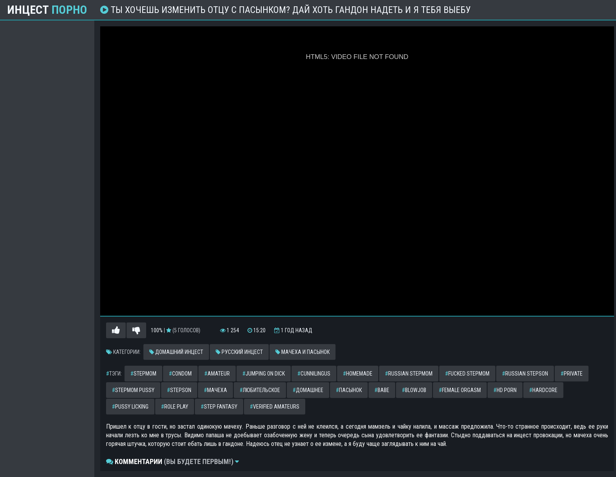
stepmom (143, 373)
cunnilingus (313, 373)
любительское (260, 390)
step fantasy (219, 406)
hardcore (543, 390)
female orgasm (460, 390)
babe (381, 390)
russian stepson (525, 373)
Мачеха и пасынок (302, 352)
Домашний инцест (176, 352)
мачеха (215, 390)
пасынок (349, 390)
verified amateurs (274, 406)
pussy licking (130, 406)
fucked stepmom (467, 373)
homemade (357, 373)
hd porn (505, 390)
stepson (179, 390)
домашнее (308, 390)
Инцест (47, 10)
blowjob (414, 390)
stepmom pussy (133, 390)
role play (174, 406)
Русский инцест (239, 352)
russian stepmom (409, 373)
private (572, 373)
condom (180, 373)
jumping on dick (263, 373)
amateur (217, 373)
